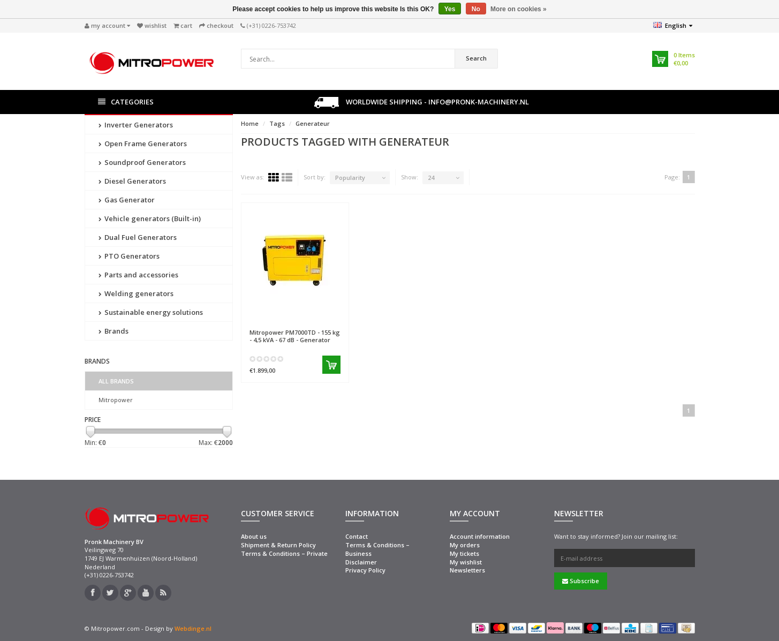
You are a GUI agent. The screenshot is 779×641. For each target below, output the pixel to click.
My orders (465, 545)
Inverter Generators (136, 125)
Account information (480, 536)
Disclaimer (361, 562)
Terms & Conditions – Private (284, 553)
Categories (126, 102)
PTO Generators (129, 256)
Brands (113, 331)
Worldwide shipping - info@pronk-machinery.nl (421, 102)
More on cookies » (518, 9)
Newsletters (467, 570)
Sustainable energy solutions (151, 312)
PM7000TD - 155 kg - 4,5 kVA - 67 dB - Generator (294, 335)
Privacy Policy (365, 570)
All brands (116, 381)
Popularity (350, 178)
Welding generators (136, 293)
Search (476, 58)
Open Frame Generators (143, 143)
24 (431, 178)
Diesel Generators (132, 181)
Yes (450, 9)
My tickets (464, 553)
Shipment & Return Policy (278, 545)
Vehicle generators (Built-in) (150, 218)
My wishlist (466, 562)
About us (254, 536)
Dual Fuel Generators (138, 237)
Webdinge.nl (193, 628)
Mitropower (116, 400)
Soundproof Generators (142, 162)
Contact (356, 536)
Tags (277, 123)
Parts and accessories (138, 275)
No (476, 9)
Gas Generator (127, 200)
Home (250, 123)
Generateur (313, 123)
